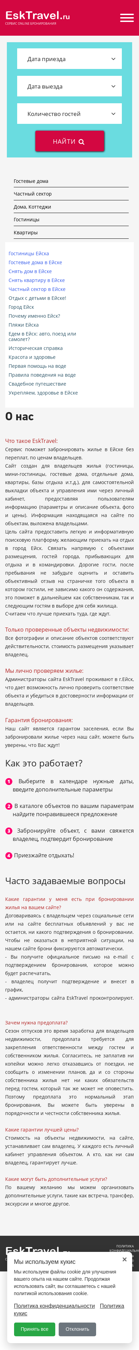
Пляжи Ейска (24, 325)
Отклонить (77, 1329)
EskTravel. (37, 15)
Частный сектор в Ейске (37, 289)
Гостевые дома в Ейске (35, 262)
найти (69, 141)
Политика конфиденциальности (54, 1306)
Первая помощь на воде (37, 366)
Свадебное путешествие (37, 384)
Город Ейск (21, 307)
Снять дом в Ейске (30, 271)
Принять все (35, 1329)
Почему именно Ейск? (34, 316)
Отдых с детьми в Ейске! (37, 298)
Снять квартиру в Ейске (37, 280)
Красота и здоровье (32, 357)
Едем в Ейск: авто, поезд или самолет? (42, 336)
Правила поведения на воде (42, 375)
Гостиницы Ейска (29, 253)
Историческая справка (36, 348)
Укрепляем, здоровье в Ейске (43, 393)
